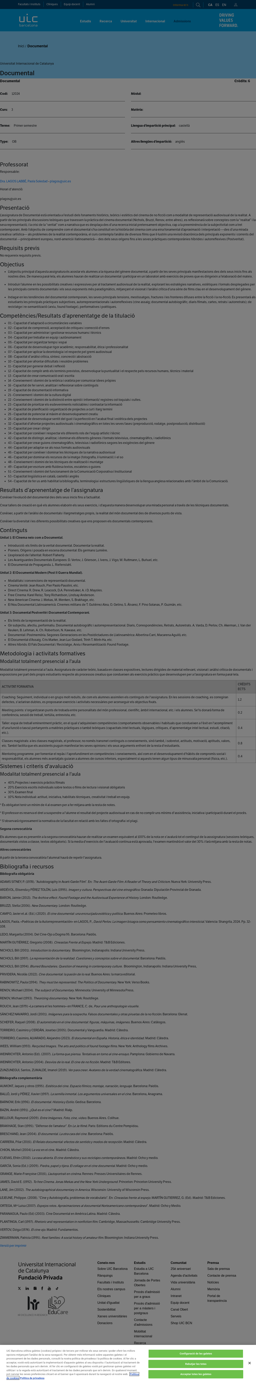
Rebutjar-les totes (195, 1371)
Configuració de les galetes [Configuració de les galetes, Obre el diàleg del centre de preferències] (196, 1361)
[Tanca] (249, 1370)
